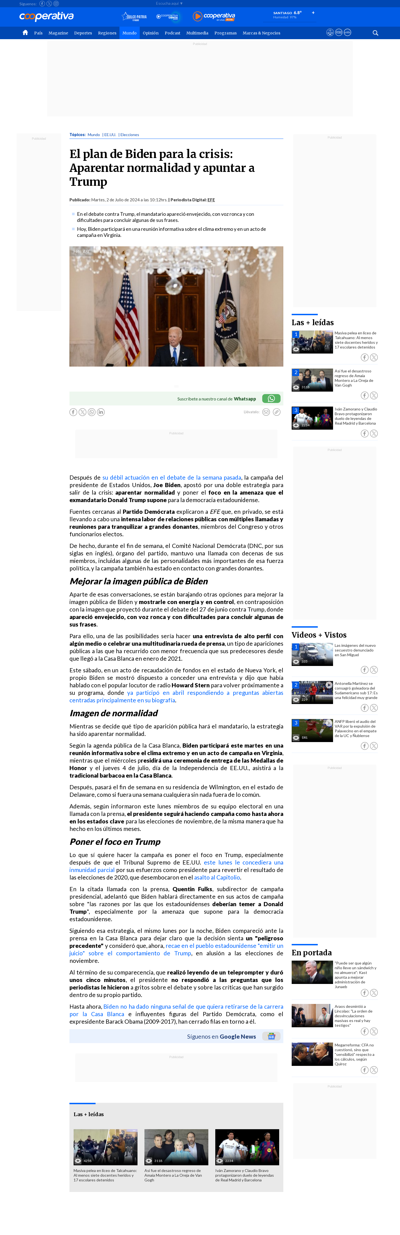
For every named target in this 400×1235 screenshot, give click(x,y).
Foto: (78, 251)
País (38, 33)
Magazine (58, 33)
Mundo (129, 33)
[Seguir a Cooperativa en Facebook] (42, 3)
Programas (225, 33)
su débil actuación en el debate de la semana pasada (171, 477)
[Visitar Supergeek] (347, 37)
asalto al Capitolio (217, 877)
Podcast (172, 33)
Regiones (107, 33)
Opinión (151, 33)
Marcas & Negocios (261, 33)
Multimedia (197, 33)
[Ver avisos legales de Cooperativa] (330, 37)
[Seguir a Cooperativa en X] (49, 3)
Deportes (83, 33)
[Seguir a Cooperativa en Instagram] (56, 3)
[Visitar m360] (338, 37)
